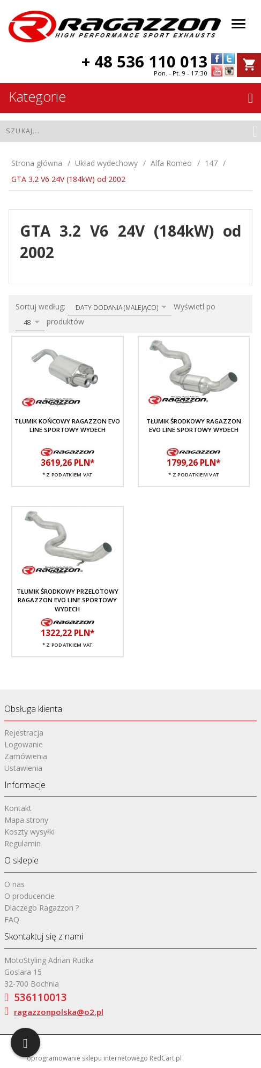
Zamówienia (25, 756)
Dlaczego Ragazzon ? (41, 908)
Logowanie (23, 744)
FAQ (11, 919)
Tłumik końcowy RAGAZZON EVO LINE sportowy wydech (67, 425)
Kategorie (131, 96)
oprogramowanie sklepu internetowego (87, 1058)
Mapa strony (26, 820)
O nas (14, 884)
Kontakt (18, 808)
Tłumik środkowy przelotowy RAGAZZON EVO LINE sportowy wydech (67, 600)
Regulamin (22, 843)
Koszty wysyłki (29, 832)
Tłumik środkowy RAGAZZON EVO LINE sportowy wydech (193, 425)
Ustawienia (23, 768)
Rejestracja (23, 733)
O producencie (29, 896)
